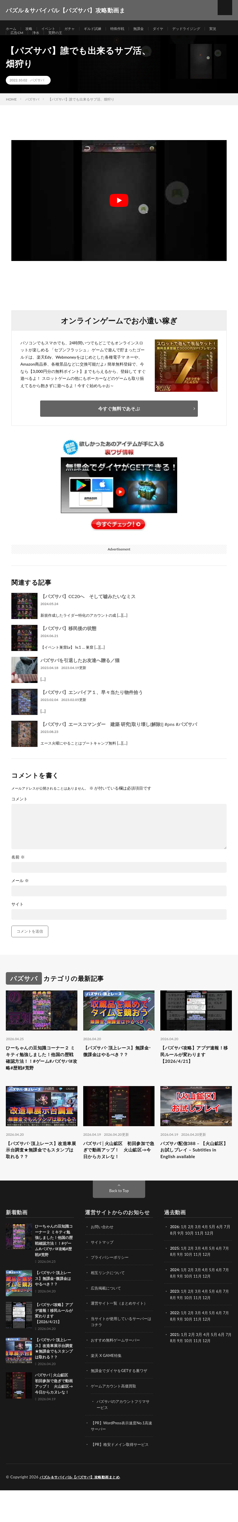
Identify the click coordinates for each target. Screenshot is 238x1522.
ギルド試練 (101, 28)
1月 (185, 1255)
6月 (222, 1276)
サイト (17, 917)
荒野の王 (77, 39)
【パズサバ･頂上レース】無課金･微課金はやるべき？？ (117, 1065)
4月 (207, 1255)
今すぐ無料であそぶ (119, 422)
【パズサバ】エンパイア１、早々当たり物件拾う (91, 705)
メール (20, 894)
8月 (178, 1282)
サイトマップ (103, 1270)
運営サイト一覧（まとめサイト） (121, 1331)
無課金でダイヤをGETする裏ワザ (121, 1397)
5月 (215, 1276)
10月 (194, 1282)
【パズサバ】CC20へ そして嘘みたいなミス (88, 609)
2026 (174, 1255)
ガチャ (76, 28)
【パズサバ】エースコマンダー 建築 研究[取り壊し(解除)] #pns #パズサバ (118, 737)
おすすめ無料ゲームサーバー (117, 1367)
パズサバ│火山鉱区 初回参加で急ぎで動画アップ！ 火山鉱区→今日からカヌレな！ (118, 1177)
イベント (52, 28)
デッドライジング (204, 28)
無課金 (151, 28)
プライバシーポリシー (111, 1285)
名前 (18, 870)
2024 (174, 1298)
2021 (174, 1361)
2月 (192, 1255)
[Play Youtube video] (119, 213)
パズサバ (37, 93)
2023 (174, 1319)
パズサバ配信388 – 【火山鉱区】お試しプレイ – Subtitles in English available (195, 1177)
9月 (186, 1282)
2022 (174, 1340)
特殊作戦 (128, 28)
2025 (174, 1276)
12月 (214, 1282)
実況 (14, 39)
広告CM (35, 39)
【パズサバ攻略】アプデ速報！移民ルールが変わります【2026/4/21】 (195, 1069)
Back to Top (119, 1219)
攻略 (31, 28)
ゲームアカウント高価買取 (115, 1412)
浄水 (55, 39)
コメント (19, 812)
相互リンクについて (109, 1301)
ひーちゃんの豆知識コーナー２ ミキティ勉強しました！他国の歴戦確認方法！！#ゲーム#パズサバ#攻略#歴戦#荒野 (41, 1077)
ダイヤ (173, 28)
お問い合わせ (103, 1255)
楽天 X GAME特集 (107, 1382)
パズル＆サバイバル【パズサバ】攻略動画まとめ (83, 1509)
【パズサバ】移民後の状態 (68, 641)
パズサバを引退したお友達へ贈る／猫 (80, 673)
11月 (204, 1282)
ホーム (12, 28)
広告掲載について (107, 1316)
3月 (199, 1255)
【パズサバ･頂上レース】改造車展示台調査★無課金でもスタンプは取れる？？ (41, 1177)
